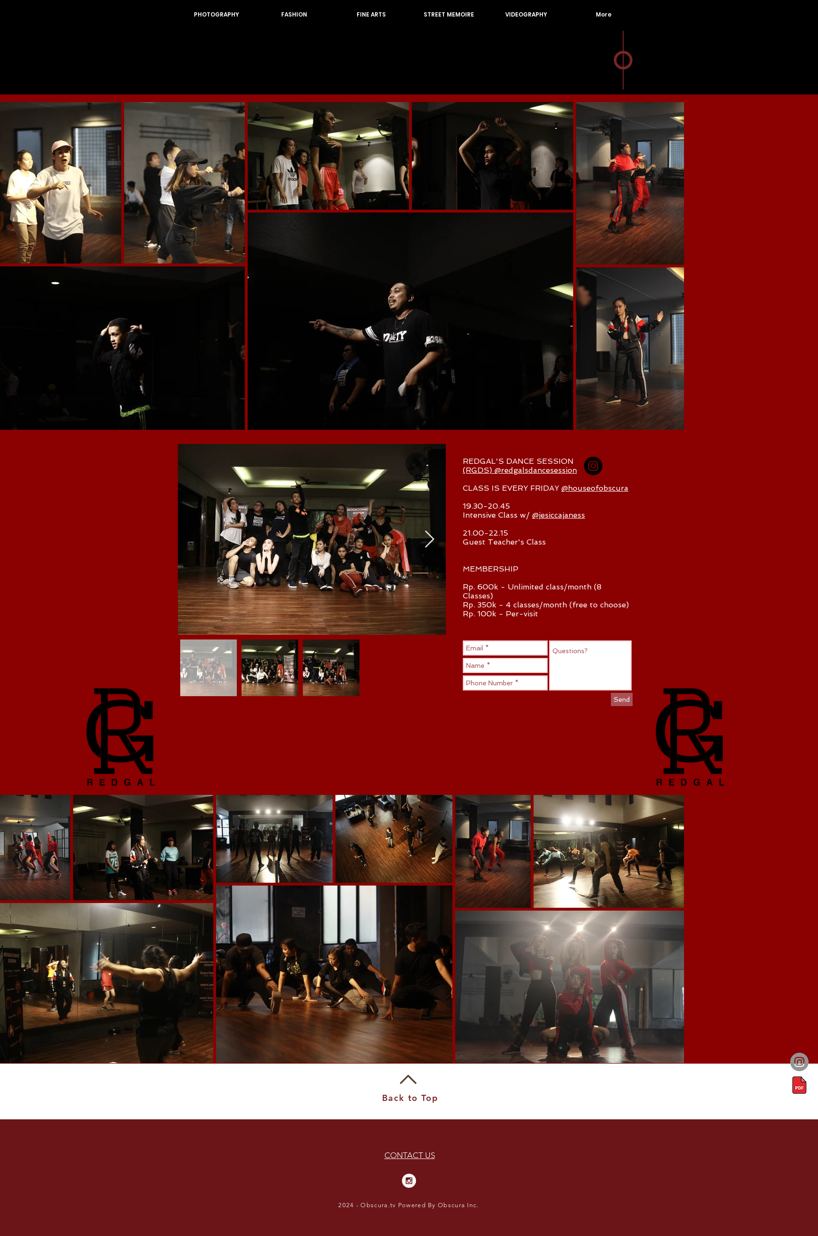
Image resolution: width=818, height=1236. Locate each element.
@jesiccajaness (558, 515)
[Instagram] (799, 1062)
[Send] (622, 699)
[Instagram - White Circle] (409, 1181)
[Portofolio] (799, 1085)
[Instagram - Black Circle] (593, 466)
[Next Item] (429, 539)
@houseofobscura (594, 488)
